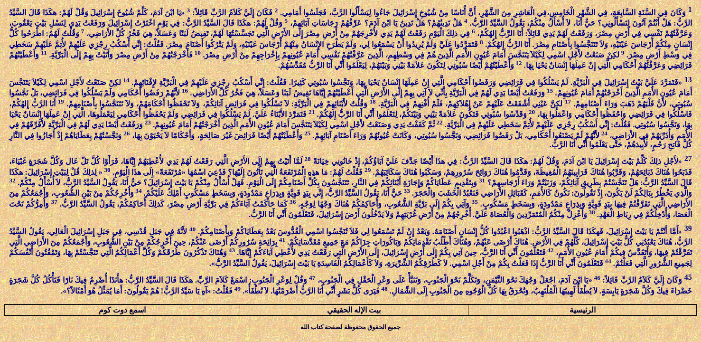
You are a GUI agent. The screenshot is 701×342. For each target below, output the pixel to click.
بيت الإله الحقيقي (354, 310)
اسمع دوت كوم (122, 310)
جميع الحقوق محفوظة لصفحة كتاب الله (350, 327)
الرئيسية (583, 310)
